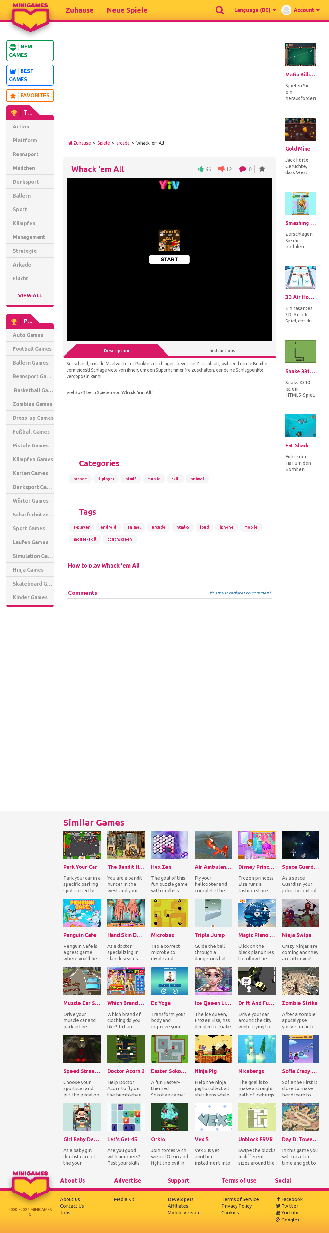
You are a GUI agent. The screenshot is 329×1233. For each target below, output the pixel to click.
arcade (123, 142)
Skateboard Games (33, 583)
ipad (204, 527)
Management (29, 237)
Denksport (26, 182)
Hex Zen (161, 867)
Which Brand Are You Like (126, 1003)
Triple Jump (210, 935)
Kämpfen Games (33, 459)
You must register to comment (240, 592)
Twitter (286, 1206)
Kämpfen (24, 223)
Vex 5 (202, 1139)
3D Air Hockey (300, 297)
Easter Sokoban (169, 1071)
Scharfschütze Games (33, 514)
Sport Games (29, 528)
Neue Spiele (127, 10)
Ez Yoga (161, 1003)
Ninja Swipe (297, 935)
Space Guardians (300, 867)
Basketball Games (33, 390)
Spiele (103, 142)
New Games (20, 50)
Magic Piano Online (257, 935)
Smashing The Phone (300, 223)
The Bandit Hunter (126, 867)
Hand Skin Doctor (126, 935)
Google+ (287, 1219)
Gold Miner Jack (300, 149)
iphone (227, 527)
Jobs (65, 1212)
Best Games (21, 75)
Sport (20, 209)
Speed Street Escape (82, 1071)
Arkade (22, 265)
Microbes (162, 935)
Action (21, 126)
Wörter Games (31, 501)
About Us (70, 1199)
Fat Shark (297, 445)
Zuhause (80, 10)
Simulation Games (33, 556)
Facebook (289, 1199)
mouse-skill (85, 539)
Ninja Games (28, 570)
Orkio (158, 1139)
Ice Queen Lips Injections (213, 1003)
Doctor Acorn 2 (126, 1071)
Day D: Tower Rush (300, 1139)
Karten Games (30, 473)
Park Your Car (80, 867)
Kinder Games (30, 597)
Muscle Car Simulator (82, 1003)
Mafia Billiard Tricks (300, 74)
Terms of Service (240, 1199)
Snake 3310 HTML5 (300, 371)
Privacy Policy (236, 1206)
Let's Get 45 (122, 1139)
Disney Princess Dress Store (257, 867)
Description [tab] (116, 350)
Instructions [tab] (222, 350)
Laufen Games (30, 542)
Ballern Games (31, 362)
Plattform (25, 140)
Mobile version (184, 1212)
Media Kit (124, 1199)
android (108, 527)
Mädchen (24, 168)
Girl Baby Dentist (82, 1139)
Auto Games (28, 335)
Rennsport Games (33, 376)
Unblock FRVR (255, 1139)
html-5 (182, 527)
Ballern (22, 195)
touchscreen (119, 539)
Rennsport (26, 154)
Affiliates (178, 1206)
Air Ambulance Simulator (213, 867)
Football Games (32, 349)
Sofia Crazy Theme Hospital (300, 1071)
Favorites (29, 96)
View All (30, 295)
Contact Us (72, 1206)
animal (197, 479)
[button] (255, 10)
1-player (106, 479)
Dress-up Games (33, 418)
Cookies (230, 1212)
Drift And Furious (257, 1003)
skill (176, 479)
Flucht (20, 278)
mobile (154, 479)
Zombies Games (32, 404)
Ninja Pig (206, 1071)
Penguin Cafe (79, 935)
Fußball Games (31, 432)
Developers (181, 1199)
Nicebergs (251, 1071)
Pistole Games (31, 445)
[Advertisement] (32, 709)
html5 (131, 479)
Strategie (25, 251)
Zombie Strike (299, 1003)
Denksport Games (33, 487)
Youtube (287, 1212)
